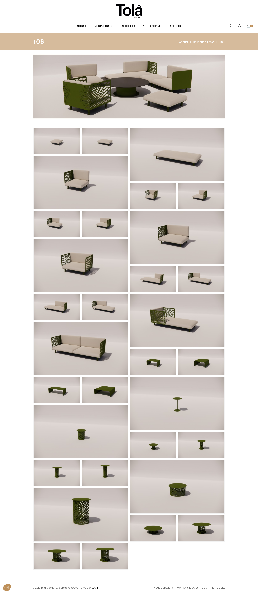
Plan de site (218, 585)
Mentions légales (188, 585)
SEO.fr (95, 585)
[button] (7, 587)
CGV (205, 585)
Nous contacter (164, 585)
